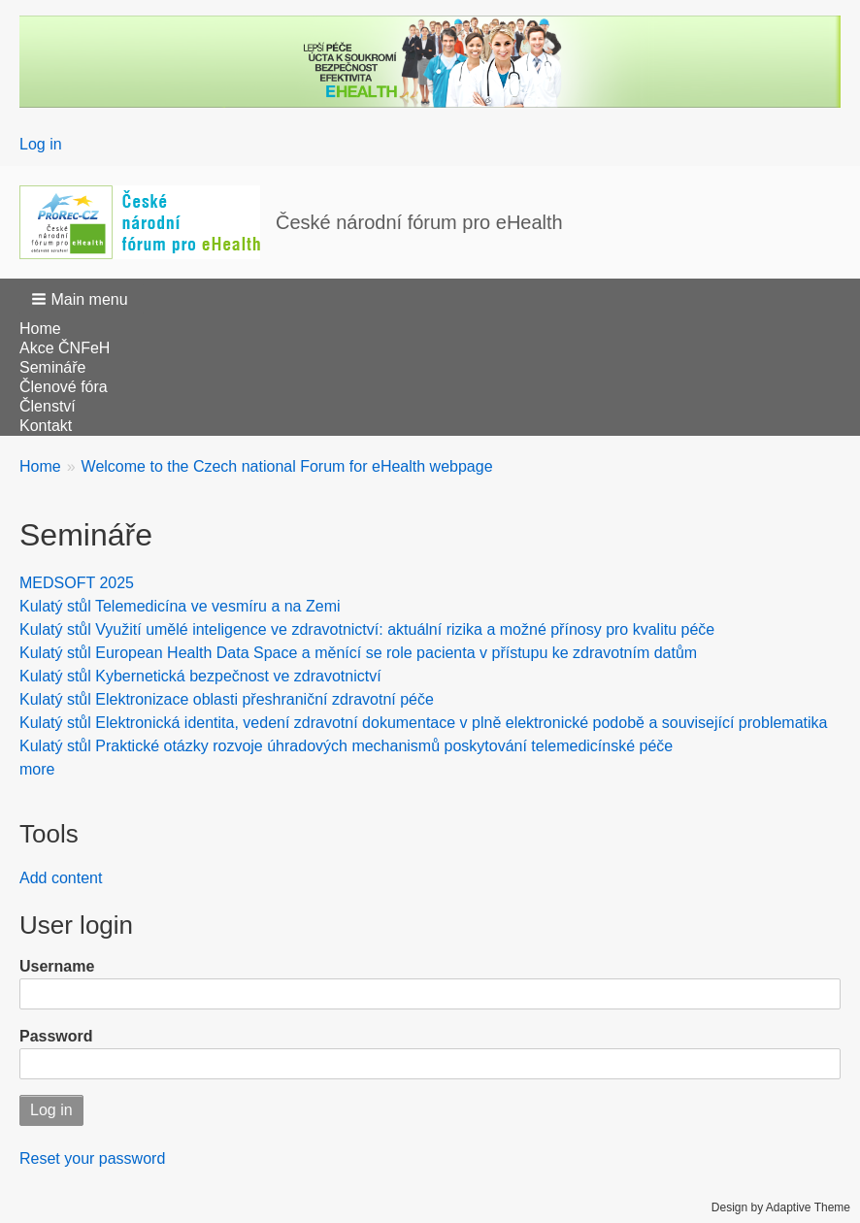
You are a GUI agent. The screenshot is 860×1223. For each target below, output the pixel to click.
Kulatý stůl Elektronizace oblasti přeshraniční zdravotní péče (226, 699)
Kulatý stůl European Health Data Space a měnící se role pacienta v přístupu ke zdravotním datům (358, 653)
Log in (40, 144)
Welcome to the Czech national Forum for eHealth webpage (287, 466)
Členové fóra (63, 387)
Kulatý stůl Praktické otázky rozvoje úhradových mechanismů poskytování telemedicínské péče (346, 746)
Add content (60, 878)
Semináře (52, 367)
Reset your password (92, 1158)
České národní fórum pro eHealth (419, 222)
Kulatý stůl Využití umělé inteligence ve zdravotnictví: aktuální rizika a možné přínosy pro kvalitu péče (366, 629)
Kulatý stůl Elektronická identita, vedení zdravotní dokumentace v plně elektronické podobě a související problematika (423, 722)
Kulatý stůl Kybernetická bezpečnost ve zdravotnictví (200, 676)
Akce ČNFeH (64, 348)
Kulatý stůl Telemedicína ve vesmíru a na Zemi (180, 606)
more (36, 769)
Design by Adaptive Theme (780, 1207)
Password (56, 1036)
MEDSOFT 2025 (76, 583)
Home (40, 328)
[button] (81, 298)
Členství (47, 406)
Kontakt (45, 425)
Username (56, 966)
